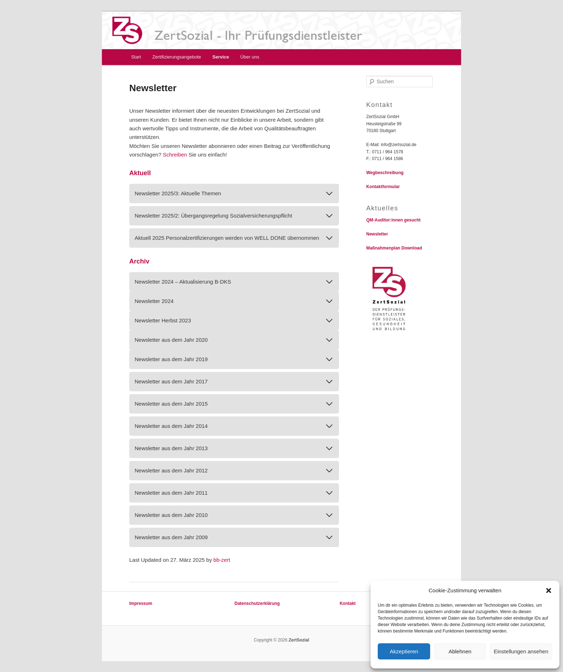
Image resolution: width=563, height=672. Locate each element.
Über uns (249, 57)
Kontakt (348, 603)
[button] (548, 590)
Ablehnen (459, 651)
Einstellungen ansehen (521, 651)
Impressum (140, 603)
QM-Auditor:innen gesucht (393, 220)
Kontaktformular (383, 186)
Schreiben (176, 154)
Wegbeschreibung (385, 172)
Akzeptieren (404, 651)
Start (136, 57)
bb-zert (221, 560)
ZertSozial (298, 640)
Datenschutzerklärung (257, 603)
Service (221, 57)
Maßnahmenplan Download (394, 248)
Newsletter (377, 234)
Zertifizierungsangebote (176, 57)
